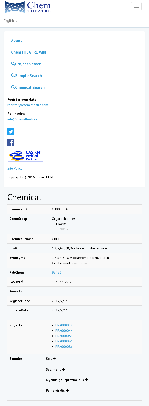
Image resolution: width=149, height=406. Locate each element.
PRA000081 (64, 341)
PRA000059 (64, 336)
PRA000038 (64, 325)
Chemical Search (28, 87)
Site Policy (14, 168)
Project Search (26, 64)
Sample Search (26, 75)
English (10, 20)
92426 (56, 272)
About (16, 40)
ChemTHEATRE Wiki (28, 52)
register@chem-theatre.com (27, 105)
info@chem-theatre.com (24, 119)
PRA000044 (64, 330)
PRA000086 (64, 346)
